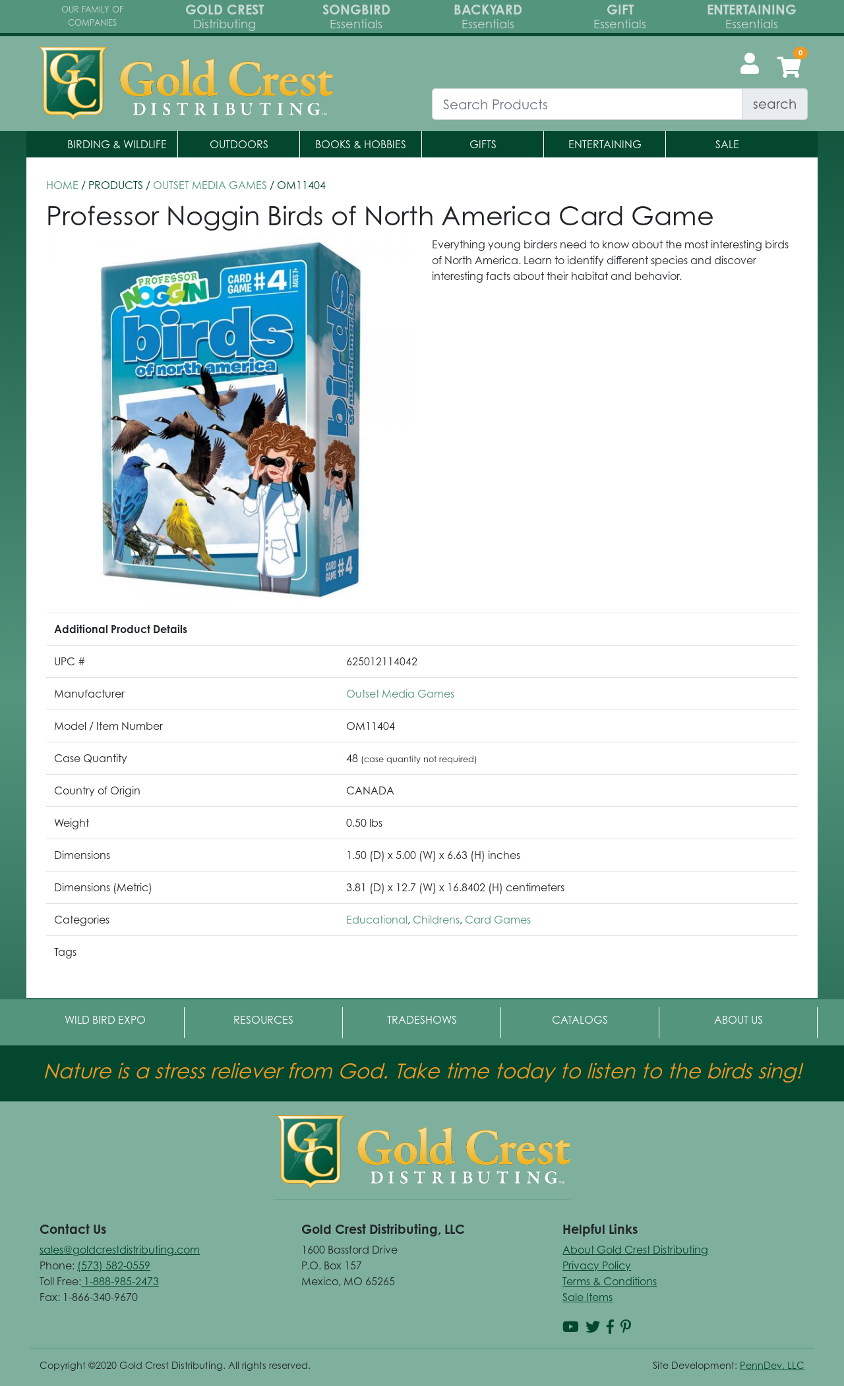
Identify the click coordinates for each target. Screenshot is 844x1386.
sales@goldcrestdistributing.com (120, 1249)
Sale (727, 144)
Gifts (483, 144)
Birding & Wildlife (117, 144)
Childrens (436, 919)
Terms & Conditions (609, 1281)
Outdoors (239, 144)
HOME (62, 185)
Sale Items (587, 1297)
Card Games (498, 919)
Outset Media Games (210, 185)
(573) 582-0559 (113, 1265)
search (775, 104)
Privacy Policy (596, 1265)
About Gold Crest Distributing (635, 1249)
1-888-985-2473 (120, 1281)
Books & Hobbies (360, 144)
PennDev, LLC (772, 1365)
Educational (376, 919)
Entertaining (605, 144)
